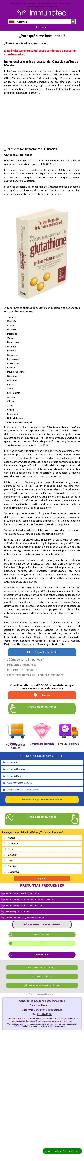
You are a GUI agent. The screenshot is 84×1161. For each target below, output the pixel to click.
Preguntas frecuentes (21, 664)
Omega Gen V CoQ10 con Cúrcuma (21, 789)
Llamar (42, 943)
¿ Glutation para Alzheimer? (17, 911)
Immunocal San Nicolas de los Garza (21, 893)
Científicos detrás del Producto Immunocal (35, 674)
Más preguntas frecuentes (42, 924)
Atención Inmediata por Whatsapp (62, 1151)
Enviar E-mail (42, 954)
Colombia (18, 21)
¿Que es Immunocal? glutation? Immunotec (24, 917)
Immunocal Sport (12, 776)
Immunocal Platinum (14, 769)
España (12, 866)
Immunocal (10, 762)
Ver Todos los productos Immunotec (41, 799)
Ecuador (12, 855)
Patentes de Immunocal (22, 669)
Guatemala (13, 872)
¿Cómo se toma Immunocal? (25, 659)
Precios (42, 695)
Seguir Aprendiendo (42, 652)
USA (10, 860)
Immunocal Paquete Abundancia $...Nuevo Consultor (28, 899)
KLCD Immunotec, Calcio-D (17, 783)
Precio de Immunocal (42, 934)
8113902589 (44, 1014)
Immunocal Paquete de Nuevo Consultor (23, 905)
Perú (10, 849)
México (11, 838)
